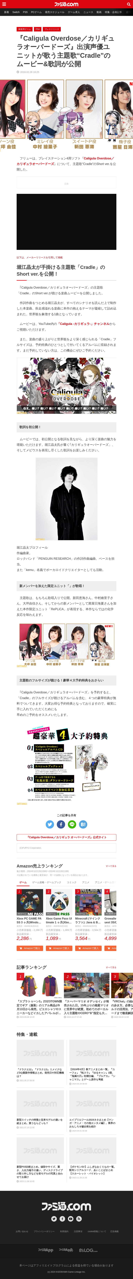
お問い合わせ (22, 1231)
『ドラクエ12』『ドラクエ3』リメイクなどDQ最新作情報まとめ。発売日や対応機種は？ (40, 1073)
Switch (16, 12)
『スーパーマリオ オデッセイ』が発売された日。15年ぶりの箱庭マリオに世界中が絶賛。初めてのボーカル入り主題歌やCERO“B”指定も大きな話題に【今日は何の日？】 (86, 1007)
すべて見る (111, 866)
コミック (72, 882)
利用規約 (64, 1231)
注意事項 (78, 1231)
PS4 (38, 29)
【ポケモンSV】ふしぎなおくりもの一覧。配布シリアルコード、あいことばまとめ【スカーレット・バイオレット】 (92, 1170)
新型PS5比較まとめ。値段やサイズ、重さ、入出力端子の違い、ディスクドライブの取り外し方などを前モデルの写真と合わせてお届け (40, 1171)
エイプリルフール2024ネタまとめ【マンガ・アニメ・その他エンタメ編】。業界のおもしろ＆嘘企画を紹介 (92, 1123)
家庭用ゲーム (24, 29)
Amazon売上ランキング (40, 866)
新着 (6, 12)
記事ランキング (32, 967)
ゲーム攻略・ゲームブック (46, 882)
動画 (99, 12)
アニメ (85, 882)
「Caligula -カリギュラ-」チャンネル (83, 324)
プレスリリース (52, 29)
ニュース (88, 12)
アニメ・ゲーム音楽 (106, 882)
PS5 (25, 12)
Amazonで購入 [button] (30, 948)
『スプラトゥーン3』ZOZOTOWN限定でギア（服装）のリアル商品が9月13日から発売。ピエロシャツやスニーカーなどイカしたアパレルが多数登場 (39, 1007)
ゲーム (23, 882)
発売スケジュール (55, 12)
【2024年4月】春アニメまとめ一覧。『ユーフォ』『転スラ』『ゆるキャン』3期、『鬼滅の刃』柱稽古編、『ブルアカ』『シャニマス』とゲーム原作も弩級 (92, 1074)
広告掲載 (114, 1231)
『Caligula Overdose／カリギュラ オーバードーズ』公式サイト (66, 837)
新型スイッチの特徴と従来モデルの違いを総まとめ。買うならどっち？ (40, 1121)
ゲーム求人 (74, 12)
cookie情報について (97, 1231)
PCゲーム (36, 12)
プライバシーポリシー (44, 1231)
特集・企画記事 (113, 12)
